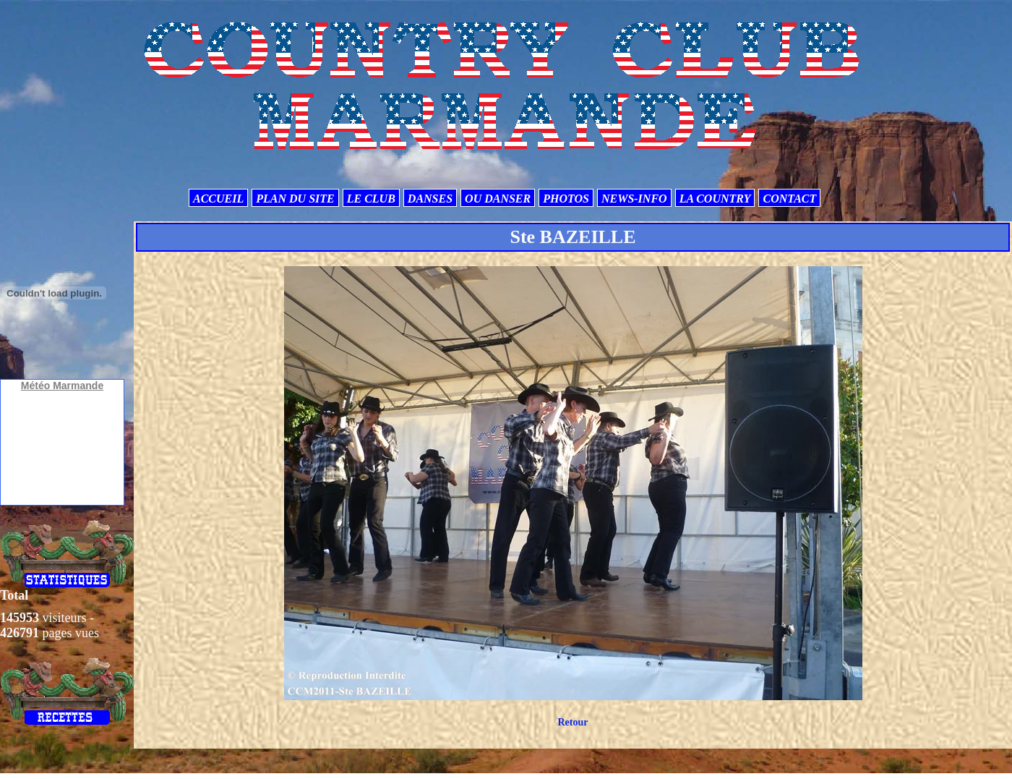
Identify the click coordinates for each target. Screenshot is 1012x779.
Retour (572, 722)
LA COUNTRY (715, 198)
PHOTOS (566, 198)
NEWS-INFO (634, 198)
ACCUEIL (218, 198)
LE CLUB (371, 198)
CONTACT (789, 198)
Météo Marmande (62, 385)
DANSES (430, 198)
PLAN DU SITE (295, 198)
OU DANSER (498, 198)
